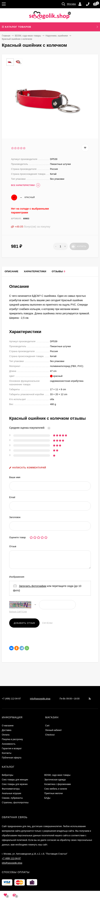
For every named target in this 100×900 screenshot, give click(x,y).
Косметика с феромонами (57, 784)
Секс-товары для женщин (15, 779)
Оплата (5, 734)
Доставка (6, 730)
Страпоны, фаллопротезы (15, 802)
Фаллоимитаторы (11, 789)
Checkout (50, 734)
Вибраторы (7, 775)
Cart (47, 725)
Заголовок (14, 517)
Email (12, 497)
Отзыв (12, 546)
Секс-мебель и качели (55, 789)
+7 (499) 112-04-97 (11, 698)
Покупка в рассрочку (12, 739)
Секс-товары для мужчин (15, 784)
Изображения (16, 576)
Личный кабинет (53, 730)
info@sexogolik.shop (40, 698)
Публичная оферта (11, 757)
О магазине (8, 725)
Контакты (6, 753)
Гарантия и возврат (12, 748)
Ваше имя (14, 477)
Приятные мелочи (53, 793)
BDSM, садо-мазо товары (28, 35)
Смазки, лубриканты (12, 798)
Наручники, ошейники (57, 35)
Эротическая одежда (55, 779)
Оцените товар (17, 537)
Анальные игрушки (11, 793)
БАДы (47, 798)
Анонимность (8, 744)
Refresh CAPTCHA (18, 612)
